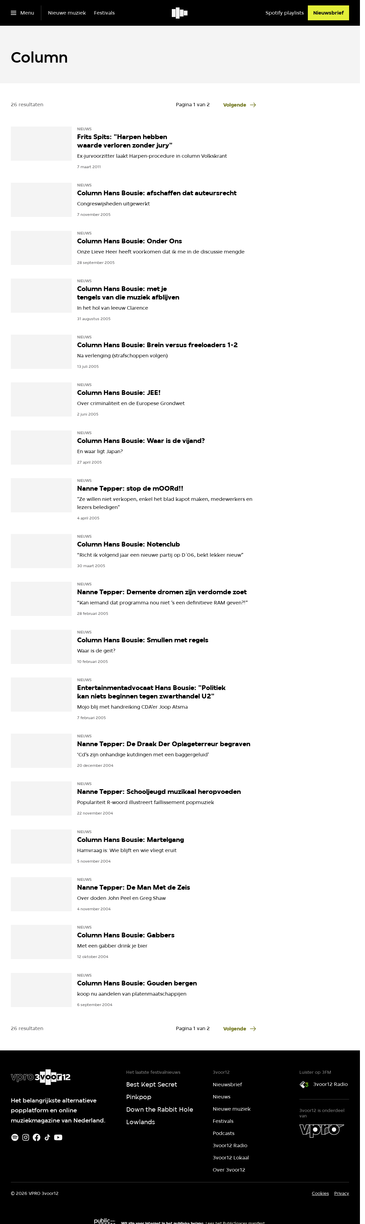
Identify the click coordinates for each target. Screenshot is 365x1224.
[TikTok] (47, 1137)
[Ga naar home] (180, 13)
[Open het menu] (22, 12)
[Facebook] (36, 1137)
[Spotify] (15, 1137)
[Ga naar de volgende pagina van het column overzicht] (240, 105)
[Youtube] (58, 1137)
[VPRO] (321, 1131)
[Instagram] (26, 1137)
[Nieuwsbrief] (328, 12)
